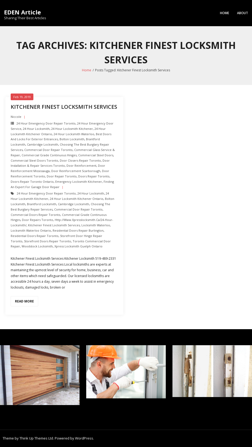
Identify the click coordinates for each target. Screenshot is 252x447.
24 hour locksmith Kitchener (72, 129)
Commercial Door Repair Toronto (48, 150)
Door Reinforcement (81, 166)
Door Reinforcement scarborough (75, 171)
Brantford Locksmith (41, 204)
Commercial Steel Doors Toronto (34, 160)
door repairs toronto (37, 220)
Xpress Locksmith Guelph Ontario (78, 246)
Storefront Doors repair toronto (47, 241)
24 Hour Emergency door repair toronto (46, 123)
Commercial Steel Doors (95, 155)
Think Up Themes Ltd (36, 438)
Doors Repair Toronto (93, 176)
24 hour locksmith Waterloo (74, 134)
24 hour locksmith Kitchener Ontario (76, 199)
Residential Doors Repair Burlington (78, 230)
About (242, 13)
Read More (24, 301)
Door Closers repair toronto (80, 160)
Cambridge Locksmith (42, 144)
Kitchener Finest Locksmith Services (64, 106)
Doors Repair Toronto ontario (32, 182)
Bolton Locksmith (72, 139)
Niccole (16, 117)
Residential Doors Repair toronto (34, 236)
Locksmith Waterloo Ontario (31, 230)
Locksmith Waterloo (95, 225)
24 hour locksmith (36, 129)
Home (224, 13)
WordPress (84, 438)
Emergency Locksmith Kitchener (78, 182)
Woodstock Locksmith (37, 246)
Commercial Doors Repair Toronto (35, 215)
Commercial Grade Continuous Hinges (49, 155)
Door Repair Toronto (62, 176)
